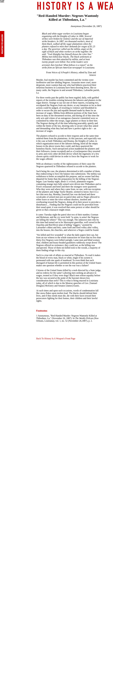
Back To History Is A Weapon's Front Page (55, 338)
